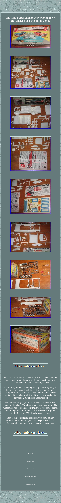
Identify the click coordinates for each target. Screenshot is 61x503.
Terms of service (30, 484)
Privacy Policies (30, 476)
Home (30, 453)
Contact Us (30, 469)
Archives (30, 461)
